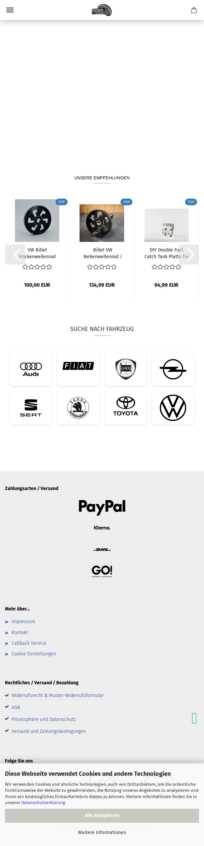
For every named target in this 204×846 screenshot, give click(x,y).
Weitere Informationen (102, 832)
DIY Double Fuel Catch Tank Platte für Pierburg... (166, 252)
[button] (15, 254)
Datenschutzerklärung (43, 802)
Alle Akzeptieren (102, 815)
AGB (16, 707)
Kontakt (20, 632)
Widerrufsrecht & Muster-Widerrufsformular (58, 695)
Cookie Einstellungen (34, 654)
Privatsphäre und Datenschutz (44, 719)
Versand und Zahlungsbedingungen (49, 731)
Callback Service (29, 643)
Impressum (23, 621)
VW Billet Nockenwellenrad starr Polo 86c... (37, 252)
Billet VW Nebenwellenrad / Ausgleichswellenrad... (103, 252)
